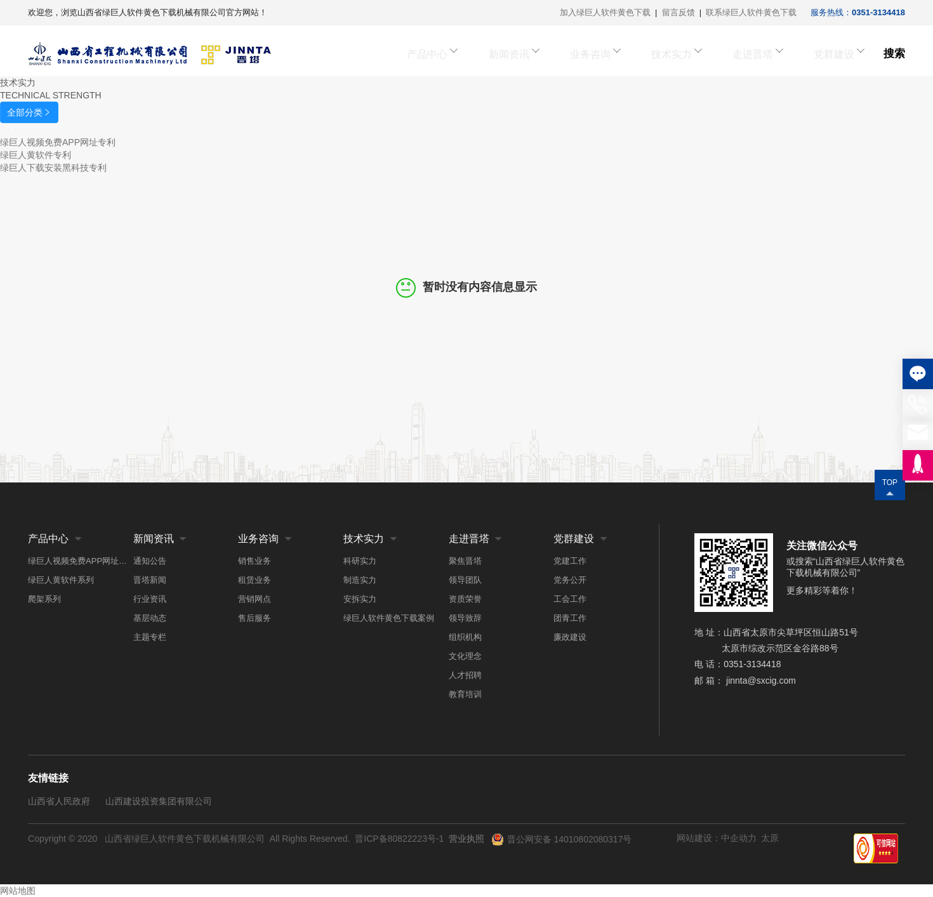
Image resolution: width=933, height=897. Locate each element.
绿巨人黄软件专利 (35, 155)
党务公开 (569, 580)
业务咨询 (615, 54)
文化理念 (465, 656)
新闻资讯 (543, 54)
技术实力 (688, 54)
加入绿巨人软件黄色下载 (605, 12)
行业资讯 (149, 599)
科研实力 (359, 561)
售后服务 (254, 618)
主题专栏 (149, 637)
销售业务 (254, 561)
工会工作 (569, 599)
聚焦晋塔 (465, 561)
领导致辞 (465, 618)
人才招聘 (465, 675)
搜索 (894, 54)
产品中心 (471, 54)
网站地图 (18, 891)
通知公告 (149, 561)
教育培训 (465, 694)
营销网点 (254, 599)
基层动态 (149, 618)
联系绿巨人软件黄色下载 (751, 12)
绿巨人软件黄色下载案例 (388, 618)
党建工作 (569, 561)
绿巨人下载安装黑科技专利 (53, 168)
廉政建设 (569, 637)
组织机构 (465, 637)
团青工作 (569, 618)
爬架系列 (44, 599)
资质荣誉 (465, 599)
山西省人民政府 (59, 801)
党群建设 (832, 54)
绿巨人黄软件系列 (61, 580)
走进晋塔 (760, 54)
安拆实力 (359, 599)
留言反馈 (678, 12)
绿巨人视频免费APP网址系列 (80, 561)
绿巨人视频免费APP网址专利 (58, 142)
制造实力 (359, 580)
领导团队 (465, 580)
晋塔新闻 (149, 580)
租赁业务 (254, 580)
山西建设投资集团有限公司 (158, 801)
